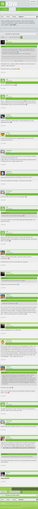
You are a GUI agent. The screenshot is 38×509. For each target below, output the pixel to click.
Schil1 (7, 132)
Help (36, 503)
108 (19, 37)
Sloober (8, 437)
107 (17, 37)
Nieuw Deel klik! (5, 478)
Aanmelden (33, 1)
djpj (7, 79)
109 (21, 37)
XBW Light (3, 503)
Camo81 (8, 272)
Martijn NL (8, 171)
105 (12, 37)
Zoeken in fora (6, 12)
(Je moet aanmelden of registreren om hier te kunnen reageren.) (25, 489)
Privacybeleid (35, 505)
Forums (12, 9)
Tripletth (8, 251)
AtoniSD (8, 115)
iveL (7, 40)
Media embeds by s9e (18, 507)
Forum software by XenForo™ (6, 507)
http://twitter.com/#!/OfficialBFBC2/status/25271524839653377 (19, 447)
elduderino (9, 340)
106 (14, 37)
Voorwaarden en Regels (26, 505)
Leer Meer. (13, 25)
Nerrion (8, 472)
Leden (19, 9)
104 (10, 37)
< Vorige (2, 37)
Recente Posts (16, 12)
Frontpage (5, 9)
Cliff (7, 95)
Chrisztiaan (9, 150)
